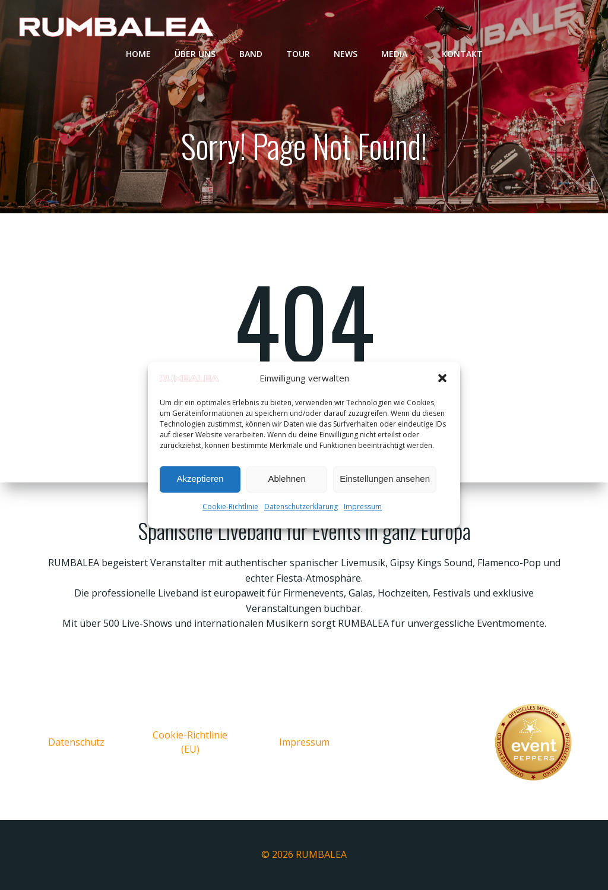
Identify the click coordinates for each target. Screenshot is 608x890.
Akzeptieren (199, 479)
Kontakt (462, 53)
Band (250, 53)
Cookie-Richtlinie (230, 506)
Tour (298, 53)
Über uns (195, 53)
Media (399, 53)
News (345, 53)
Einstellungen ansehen (385, 479)
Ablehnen (286, 479)
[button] (442, 378)
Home (138, 53)
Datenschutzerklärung (301, 506)
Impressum (363, 506)
